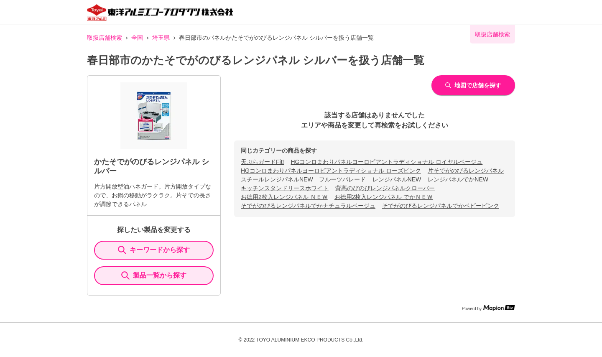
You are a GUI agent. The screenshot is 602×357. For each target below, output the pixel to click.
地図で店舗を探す (473, 85)
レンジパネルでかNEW (458, 179)
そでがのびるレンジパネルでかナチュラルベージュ (308, 205)
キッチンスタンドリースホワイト (285, 188)
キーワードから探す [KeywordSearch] (154, 250)
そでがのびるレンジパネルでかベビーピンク (440, 205)
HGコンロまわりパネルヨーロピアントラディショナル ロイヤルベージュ (386, 161)
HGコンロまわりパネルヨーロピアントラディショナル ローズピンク (331, 170)
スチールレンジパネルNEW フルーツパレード (303, 179)
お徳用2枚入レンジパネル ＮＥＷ (284, 197)
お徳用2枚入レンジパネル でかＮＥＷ (383, 197)
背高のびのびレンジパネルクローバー (385, 188)
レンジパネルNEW (396, 179)
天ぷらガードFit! (262, 161)
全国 (137, 37)
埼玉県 (161, 37)
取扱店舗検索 (104, 37)
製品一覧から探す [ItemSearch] (153, 275)
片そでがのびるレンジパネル (466, 170)
